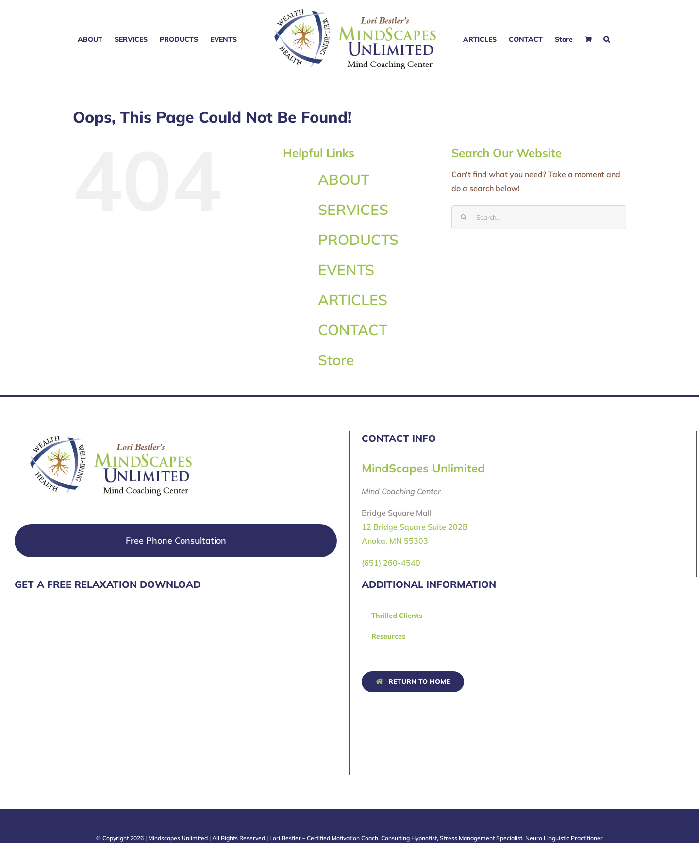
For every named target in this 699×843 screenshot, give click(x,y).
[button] (606, 39)
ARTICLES (352, 300)
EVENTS (346, 269)
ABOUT (343, 179)
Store (336, 360)
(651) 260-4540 (391, 562)
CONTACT (352, 330)
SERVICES (353, 209)
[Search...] (538, 217)
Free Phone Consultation (176, 540)
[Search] (463, 217)
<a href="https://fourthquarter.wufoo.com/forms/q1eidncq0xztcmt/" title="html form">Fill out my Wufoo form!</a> (87, 687)
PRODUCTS (358, 239)
